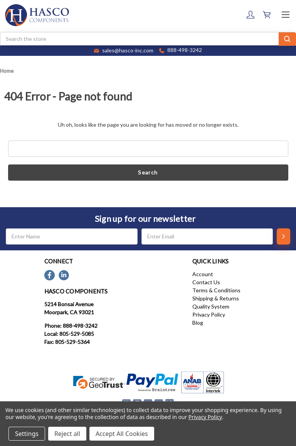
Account (202, 274)
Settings (27, 433)
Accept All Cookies (122, 433)
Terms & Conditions (216, 290)
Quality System (210, 306)
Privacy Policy (208, 314)
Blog (197, 322)
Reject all (67, 433)
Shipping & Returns (215, 298)
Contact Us (206, 282)
